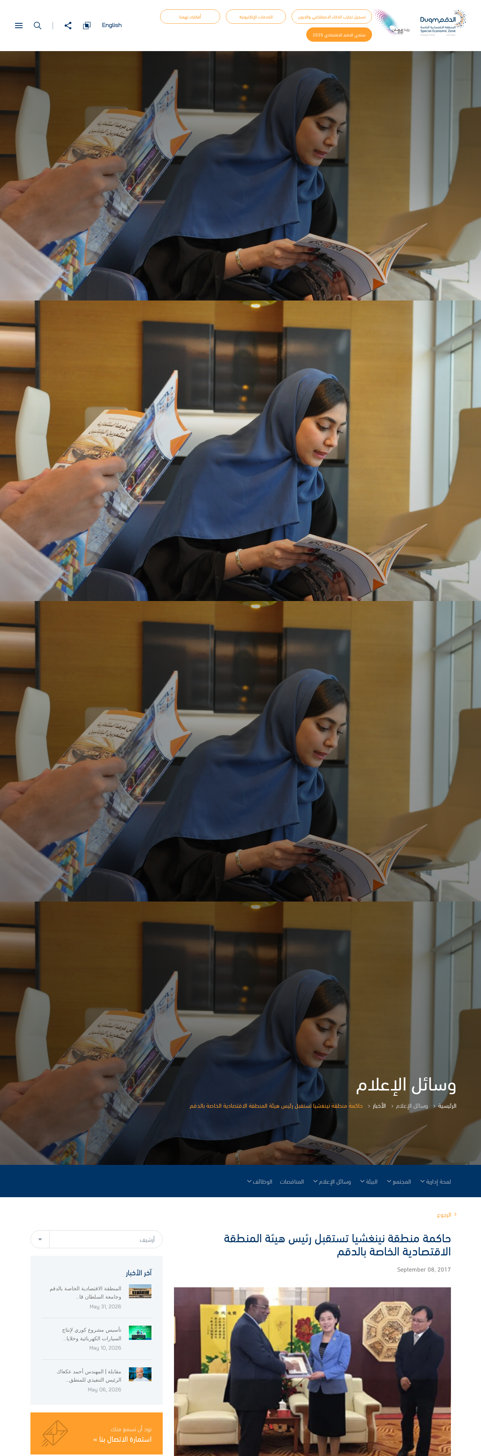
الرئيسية (447, 1105)
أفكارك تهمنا (190, 16)
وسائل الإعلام (335, 1181)
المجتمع (402, 1181)
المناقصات (292, 1181)
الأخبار (379, 1105)
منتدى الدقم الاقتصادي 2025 (339, 34)
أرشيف (147, 1239)
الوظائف (262, 1181)
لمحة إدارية (438, 1181)
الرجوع (447, 1214)
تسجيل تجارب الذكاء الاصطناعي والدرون (332, 16)
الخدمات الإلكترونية (256, 16)
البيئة (372, 1181)
